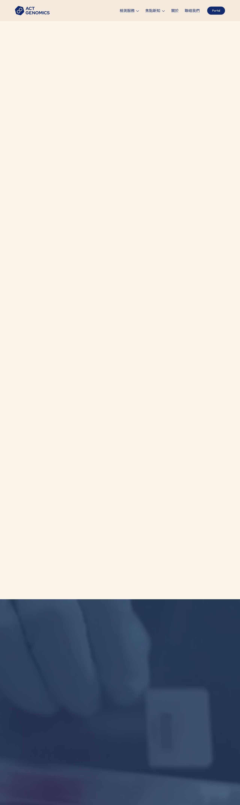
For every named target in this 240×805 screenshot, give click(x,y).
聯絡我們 (192, 10)
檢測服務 (127, 10)
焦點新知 (152, 10)
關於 (175, 10)
